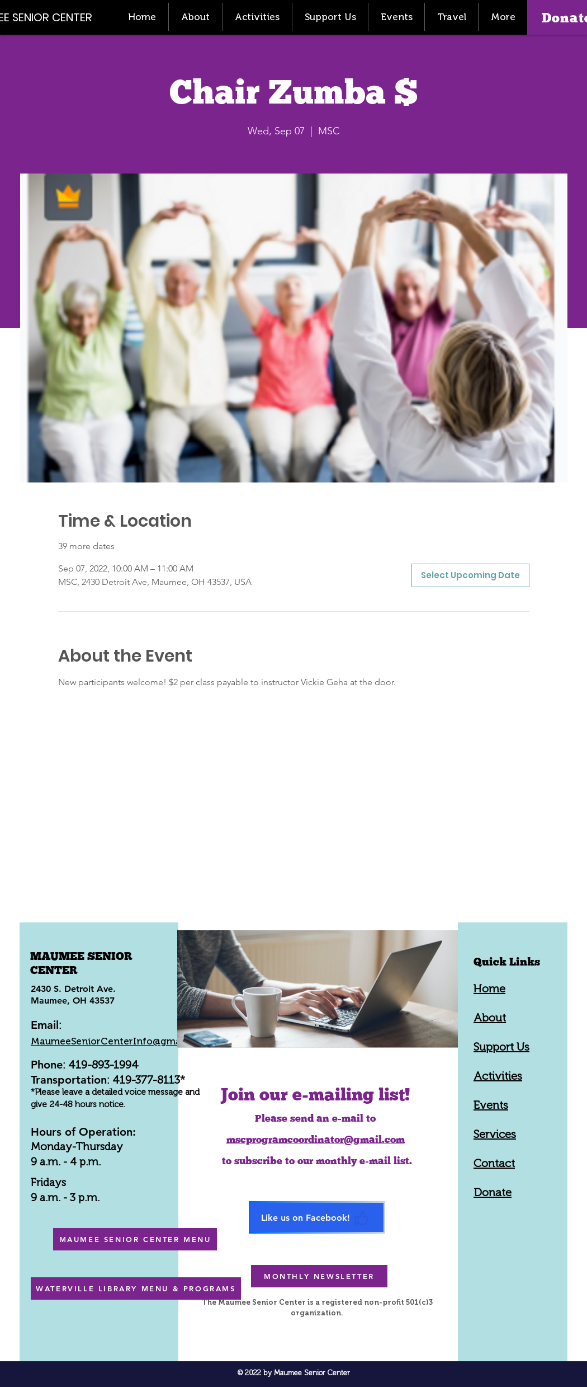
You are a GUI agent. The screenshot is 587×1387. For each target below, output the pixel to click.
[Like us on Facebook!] (317, 1217)
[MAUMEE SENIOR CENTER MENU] (135, 1239)
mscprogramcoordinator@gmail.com (315, 1139)
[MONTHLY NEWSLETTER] (319, 1276)
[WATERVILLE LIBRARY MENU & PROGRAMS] (136, 1288)
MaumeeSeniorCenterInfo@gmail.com (120, 1041)
